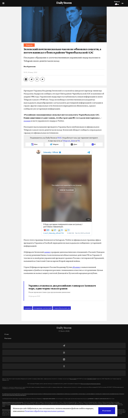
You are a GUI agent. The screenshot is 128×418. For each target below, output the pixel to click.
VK (78, 141)
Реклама (7, 338)
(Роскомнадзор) (73, 378)
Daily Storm (64, 3)
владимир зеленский (42, 308)
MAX (59, 138)
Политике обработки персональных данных (44, 411)
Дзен (73, 141)
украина (28, 308)
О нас (6, 334)
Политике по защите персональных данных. (91, 383)
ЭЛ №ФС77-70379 (91, 378)
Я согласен (106, 411)
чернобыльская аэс (61, 308)
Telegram (66, 141)
